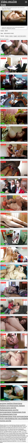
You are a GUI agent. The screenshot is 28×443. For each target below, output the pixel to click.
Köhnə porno (12, 438)
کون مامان (24, 426)
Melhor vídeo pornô (18, 426)
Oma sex (2, 429)
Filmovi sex (6, 438)
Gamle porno (22, 434)
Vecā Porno (11, 434)
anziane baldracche (8, 403)
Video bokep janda (19, 438)
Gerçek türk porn (3, 427)
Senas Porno (17, 434)
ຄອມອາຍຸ (5, 441)
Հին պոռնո (23, 427)
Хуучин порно (5, 434)
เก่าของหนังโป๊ (7, 437)
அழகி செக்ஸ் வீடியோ (13, 430)
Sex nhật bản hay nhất (18, 425)
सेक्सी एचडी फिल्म (9, 431)
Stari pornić (9, 435)
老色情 (14, 433)
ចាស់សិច (11, 433)
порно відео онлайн (20, 433)
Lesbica (10, 36)
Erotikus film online (11, 427)
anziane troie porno (14, 416)
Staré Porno (15, 435)
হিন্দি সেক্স (18, 427)
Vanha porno (21, 429)
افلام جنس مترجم (9, 426)
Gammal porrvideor (14, 429)
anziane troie (10, 412)
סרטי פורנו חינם (12, 439)
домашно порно (3, 430)
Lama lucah (13, 437)
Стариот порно (3, 435)
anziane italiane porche (11, 404)
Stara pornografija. (22, 435)
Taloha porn (9, 441)
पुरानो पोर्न (14, 441)
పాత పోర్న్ (15, 431)
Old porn (2, 425)
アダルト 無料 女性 (19, 439)
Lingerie (15, 36)
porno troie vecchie (22, 36)
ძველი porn (7, 429)
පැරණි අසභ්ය (19, 441)
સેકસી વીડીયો (20, 430)
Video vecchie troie (9, 3)
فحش (22, 431)
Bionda (6, 36)
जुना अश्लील (19, 431)
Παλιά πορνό (6, 439)
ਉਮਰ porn (6, 433)
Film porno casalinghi (8, 425)
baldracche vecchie (16, 419)
